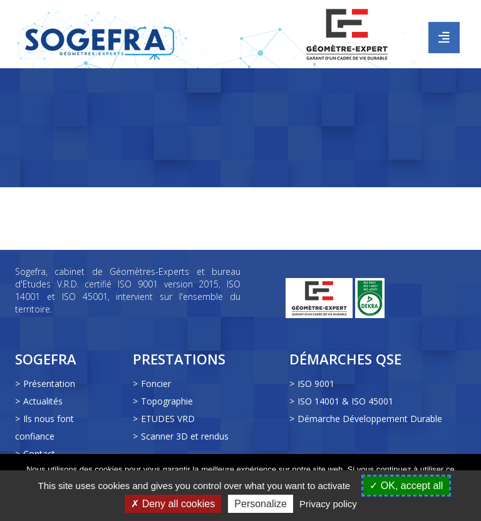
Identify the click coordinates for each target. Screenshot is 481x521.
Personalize (260, 503)
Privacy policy (328, 503)
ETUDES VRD (168, 419)
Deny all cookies (173, 503)
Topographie (167, 401)
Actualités (43, 401)
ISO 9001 (315, 383)
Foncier (156, 383)
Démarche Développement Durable (369, 419)
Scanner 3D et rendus (185, 436)
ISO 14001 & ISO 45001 (345, 401)
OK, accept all (406, 485)
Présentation (49, 383)
